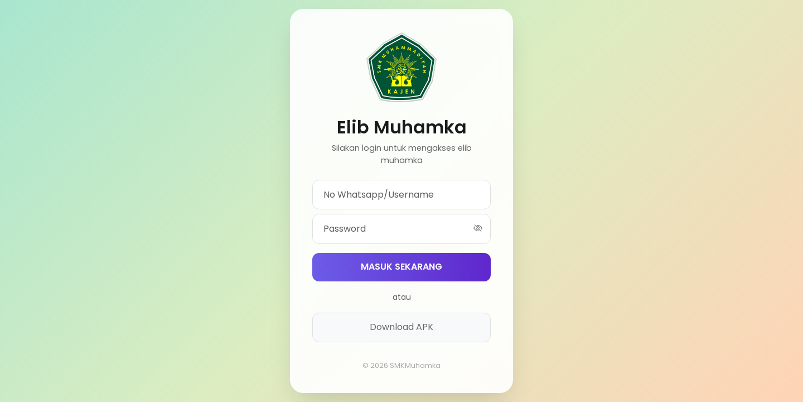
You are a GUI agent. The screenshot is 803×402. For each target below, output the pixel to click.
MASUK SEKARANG (401, 266)
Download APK (401, 326)
